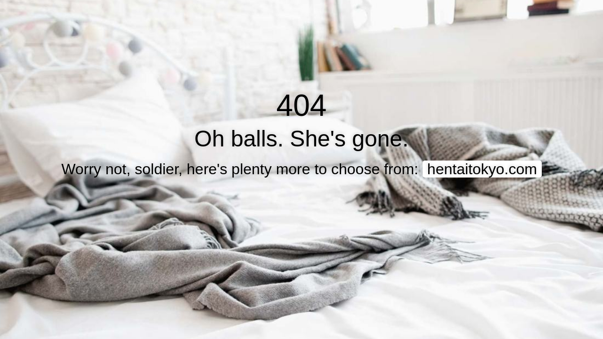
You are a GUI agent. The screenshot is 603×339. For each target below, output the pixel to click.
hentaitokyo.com (482, 169)
